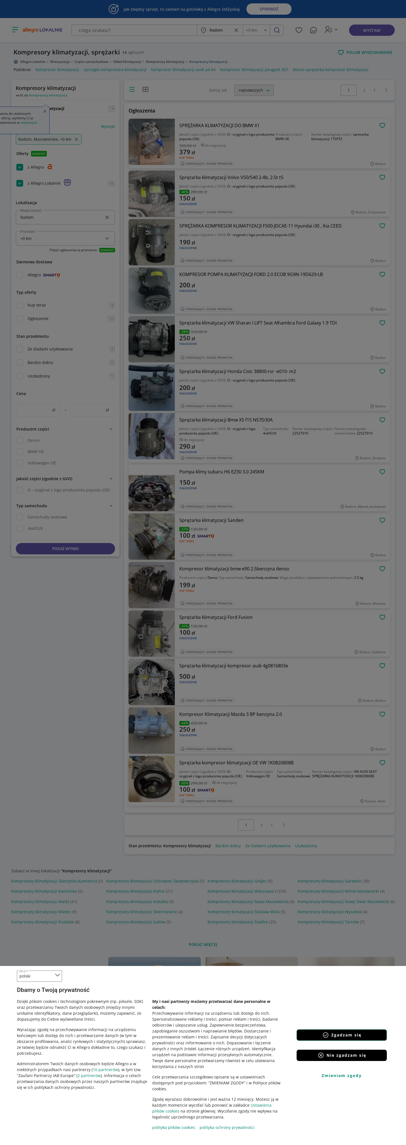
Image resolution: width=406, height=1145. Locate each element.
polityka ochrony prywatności (227, 1127)
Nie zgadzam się (341, 1055)
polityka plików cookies (173, 1127)
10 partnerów (105, 1069)
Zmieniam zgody (342, 1075)
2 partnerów (89, 1075)
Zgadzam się (341, 1035)
